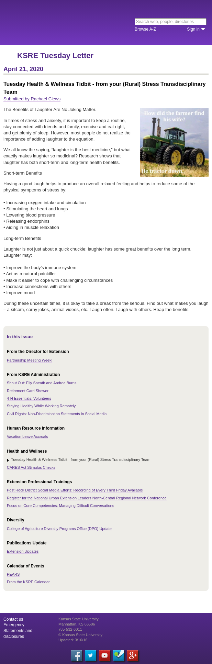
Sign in (193, 29)
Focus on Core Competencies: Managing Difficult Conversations (60, 505)
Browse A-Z (145, 29)
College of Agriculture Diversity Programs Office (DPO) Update (59, 529)
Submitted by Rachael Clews (31, 98)
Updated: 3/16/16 (72, 640)
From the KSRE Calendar (28, 582)
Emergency (13, 624)
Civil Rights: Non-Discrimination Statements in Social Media (57, 414)
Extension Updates (22, 551)
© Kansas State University (80, 635)
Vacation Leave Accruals (27, 436)
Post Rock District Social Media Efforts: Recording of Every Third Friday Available (75, 490)
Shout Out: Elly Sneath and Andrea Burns (41, 383)
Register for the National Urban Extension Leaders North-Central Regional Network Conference (87, 498)
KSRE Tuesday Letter (55, 55)
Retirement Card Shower (27, 391)
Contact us (13, 619)
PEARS (13, 574)
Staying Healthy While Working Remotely (41, 406)
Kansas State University (62, 22)
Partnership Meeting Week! (29, 360)
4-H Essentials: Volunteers (29, 398)
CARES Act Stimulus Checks (31, 467)
